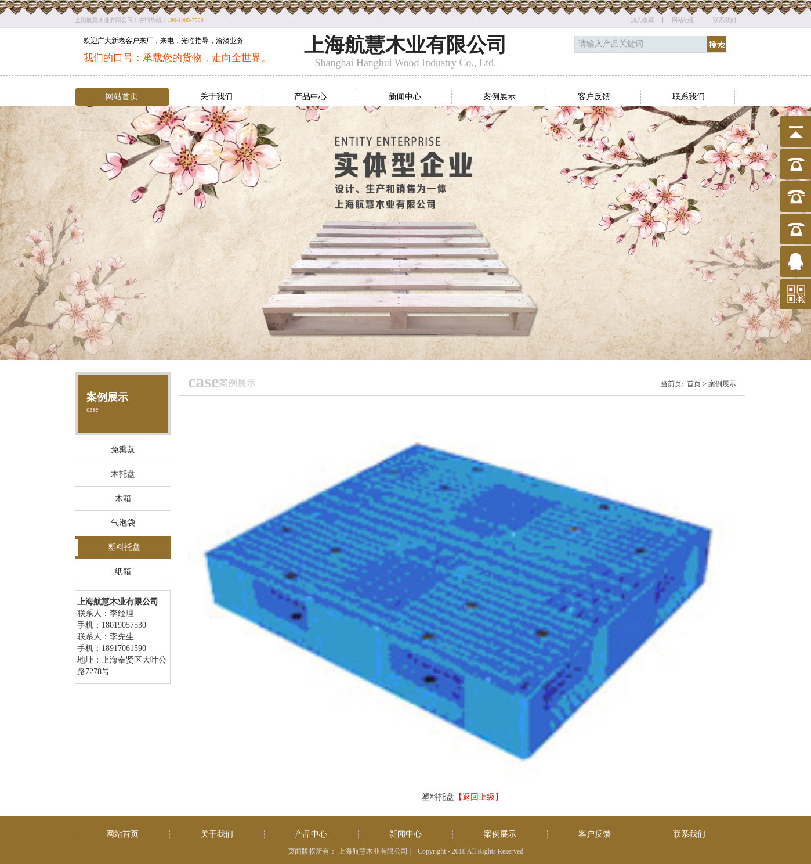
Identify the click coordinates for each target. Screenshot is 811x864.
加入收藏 (642, 20)
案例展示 (499, 96)
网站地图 (683, 20)
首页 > (697, 384)
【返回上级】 (478, 797)
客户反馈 (594, 96)
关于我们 (216, 96)
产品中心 (310, 96)
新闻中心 (405, 96)
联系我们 (724, 20)
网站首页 (122, 96)
